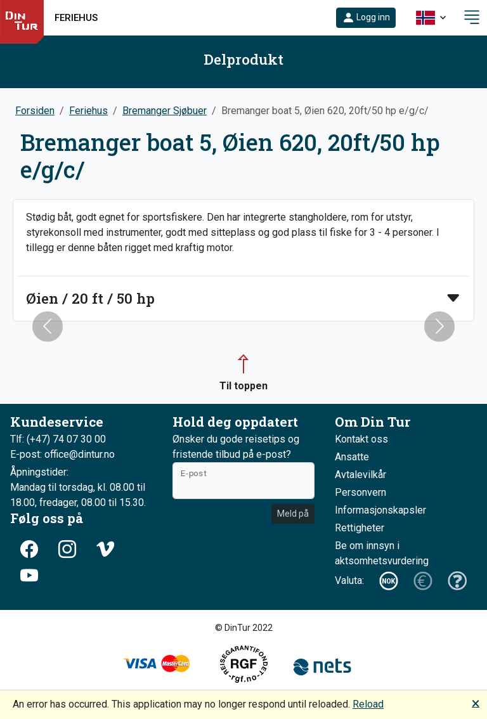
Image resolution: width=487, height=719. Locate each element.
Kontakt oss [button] (361, 439)
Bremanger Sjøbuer (164, 111)
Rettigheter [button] (359, 528)
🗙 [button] (475, 703)
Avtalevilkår (360, 475)
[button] (366, 18)
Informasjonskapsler (380, 510)
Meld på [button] (293, 513)
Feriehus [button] (76, 17)
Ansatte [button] (352, 457)
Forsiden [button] (35, 111)
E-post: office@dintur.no (62, 454)
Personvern (360, 492)
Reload (368, 704)
